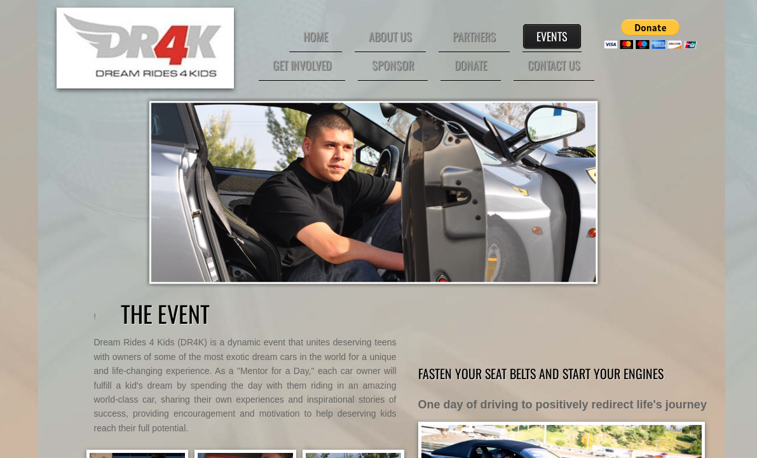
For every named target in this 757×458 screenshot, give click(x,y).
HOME (315, 36)
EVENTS (552, 36)
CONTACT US (554, 65)
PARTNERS (474, 36)
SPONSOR (393, 65)
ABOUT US (390, 36)
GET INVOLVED (302, 65)
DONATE (470, 65)
